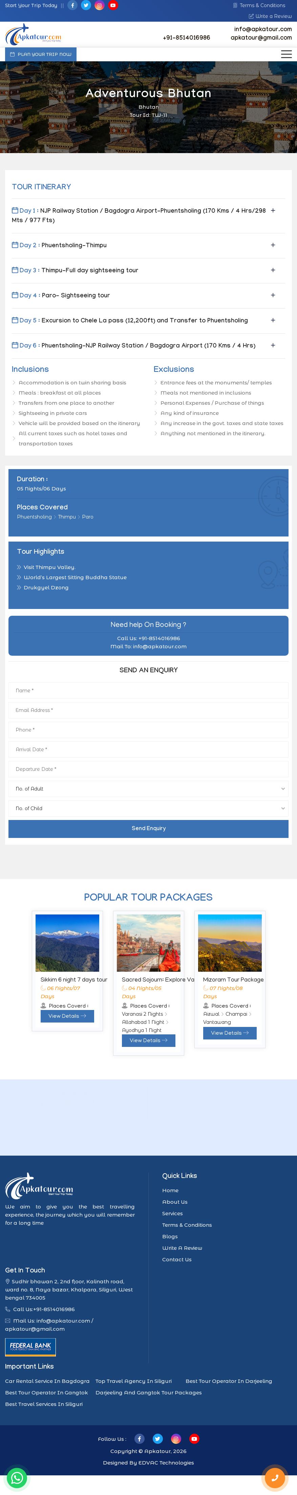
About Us (175, 1202)
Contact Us (177, 1259)
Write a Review (270, 16)
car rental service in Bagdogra (47, 1381)
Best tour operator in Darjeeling (229, 1381)
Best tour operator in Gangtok (46, 1392)
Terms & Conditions (259, 5)
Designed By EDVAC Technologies (148, 1462)
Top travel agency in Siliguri (134, 1381)
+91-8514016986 (186, 38)
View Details (67, 1017)
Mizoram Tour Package (233, 980)
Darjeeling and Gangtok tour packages (149, 1392)
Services (172, 1213)
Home (170, 1190)
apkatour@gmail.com (261, 38)
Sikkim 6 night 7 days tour (74, 980)
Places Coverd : (64, 1007)
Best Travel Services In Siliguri (44, 1404)
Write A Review (182, 1248)
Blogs (170, 1236)
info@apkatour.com (263, 30)
